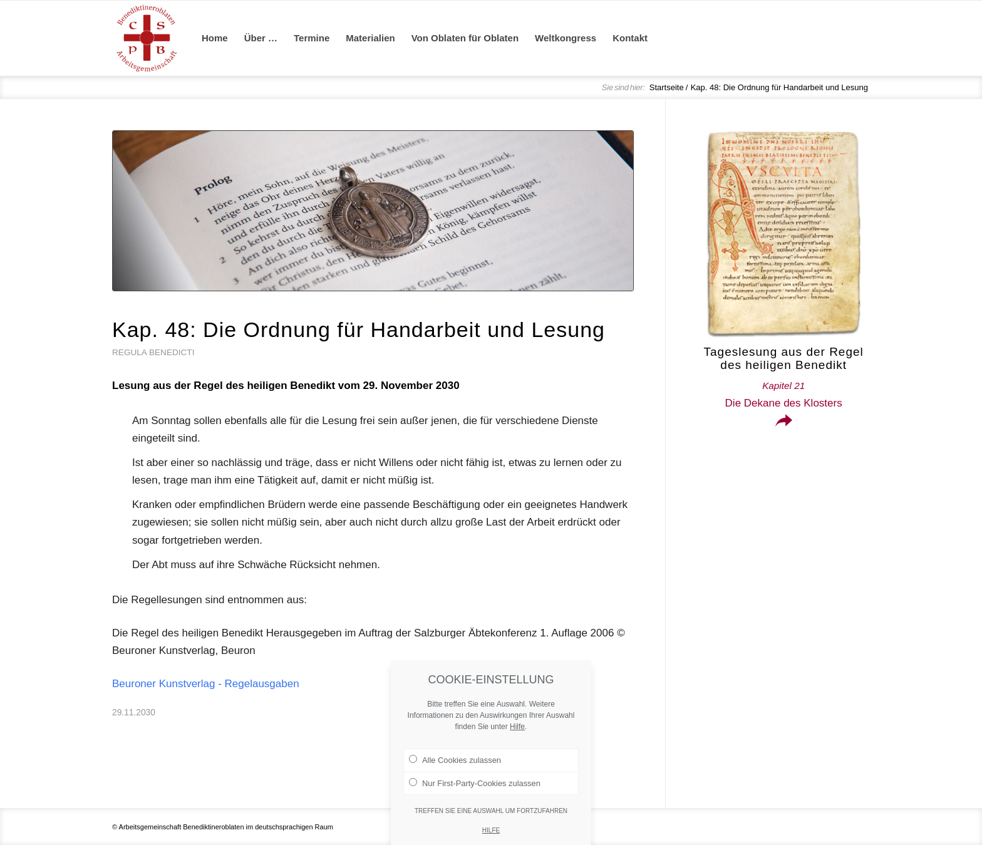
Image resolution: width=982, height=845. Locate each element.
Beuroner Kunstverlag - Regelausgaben (205, 684)
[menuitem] (215, 38)
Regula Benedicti (153, 352)
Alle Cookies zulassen (455, 783)
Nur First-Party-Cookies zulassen (474, 806)
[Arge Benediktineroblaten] (146, 38)
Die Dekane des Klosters (783, 394)
